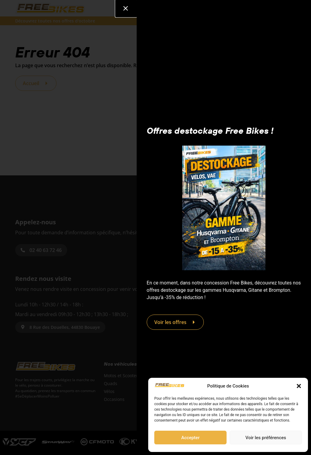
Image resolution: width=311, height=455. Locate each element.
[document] (155, 227)
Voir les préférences (265, 437)
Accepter (190, 437)
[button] (299, 386)
